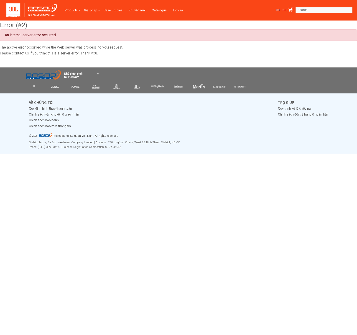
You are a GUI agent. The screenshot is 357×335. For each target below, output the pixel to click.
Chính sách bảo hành (44, 120)
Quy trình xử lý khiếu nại (294, 108)
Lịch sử (178, 10)
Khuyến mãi (137, 10)
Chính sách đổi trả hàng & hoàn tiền (303, 114)
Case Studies (113, 10)
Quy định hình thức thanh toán (50, 108)
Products (71, 10)
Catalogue (159, 10)
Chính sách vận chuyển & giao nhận (54, 114)
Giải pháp (90, 10)
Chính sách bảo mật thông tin (50, 126)
